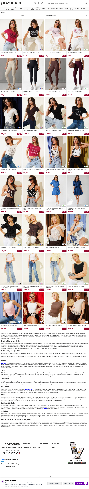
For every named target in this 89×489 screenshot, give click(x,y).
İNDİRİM (83, 8)
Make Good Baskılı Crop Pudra (53, 52)
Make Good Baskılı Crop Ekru (75, 52)
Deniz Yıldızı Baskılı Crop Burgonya (32, 169)
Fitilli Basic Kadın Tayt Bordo (75, 91)
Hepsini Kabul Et (81, 483)
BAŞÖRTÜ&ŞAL (63, 8)
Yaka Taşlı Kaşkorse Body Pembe (9, 325)
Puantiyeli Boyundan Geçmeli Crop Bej (55, 170)
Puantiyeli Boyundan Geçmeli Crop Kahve (10, 209)
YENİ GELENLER (6, 8)
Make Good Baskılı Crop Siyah (31, 52)
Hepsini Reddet (68, 483)
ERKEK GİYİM (26, 8)
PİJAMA (77, 8)
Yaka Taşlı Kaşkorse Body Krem (31, 325)
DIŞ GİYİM (32, 8)
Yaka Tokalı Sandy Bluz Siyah (54, 130)
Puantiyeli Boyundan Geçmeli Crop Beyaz (77, 170)
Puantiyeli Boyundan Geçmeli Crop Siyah (32, 209)
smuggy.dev (34, 476)
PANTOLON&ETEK (53, 8)
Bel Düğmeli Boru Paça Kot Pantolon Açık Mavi (55, 287)
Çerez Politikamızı (10, 486)
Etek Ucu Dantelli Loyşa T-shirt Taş (77, 325)
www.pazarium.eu (10, 469)
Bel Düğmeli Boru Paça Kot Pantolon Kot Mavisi (32, 287)
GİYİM (20, 8)
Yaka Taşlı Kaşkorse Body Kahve (54, 325)
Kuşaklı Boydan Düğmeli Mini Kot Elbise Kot (76, 209)
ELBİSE (44, 8)
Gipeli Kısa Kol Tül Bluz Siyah (8, 247)
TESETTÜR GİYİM (14, 8)
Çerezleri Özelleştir (54, 483)
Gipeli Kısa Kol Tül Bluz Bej (52, 247)
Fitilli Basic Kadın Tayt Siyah (31, 91)
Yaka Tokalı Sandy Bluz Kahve (31, 130)
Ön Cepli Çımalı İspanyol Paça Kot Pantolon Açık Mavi (10, 287)
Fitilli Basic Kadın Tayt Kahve (53, 91)
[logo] (11, 3)
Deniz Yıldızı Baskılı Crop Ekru (8, 169)
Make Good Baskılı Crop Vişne (8, 52)
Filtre (22, 15)
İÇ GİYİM (71, 8)
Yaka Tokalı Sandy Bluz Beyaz (9, 130)
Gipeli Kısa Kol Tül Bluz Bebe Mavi (76, 247)
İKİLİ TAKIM (38, 8)
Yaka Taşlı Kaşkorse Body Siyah (76, 286)
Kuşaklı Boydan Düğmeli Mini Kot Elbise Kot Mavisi (54, 209)
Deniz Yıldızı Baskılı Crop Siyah (76, 130)
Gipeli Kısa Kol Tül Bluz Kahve (31, 247)
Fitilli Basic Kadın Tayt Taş (8, 91)
